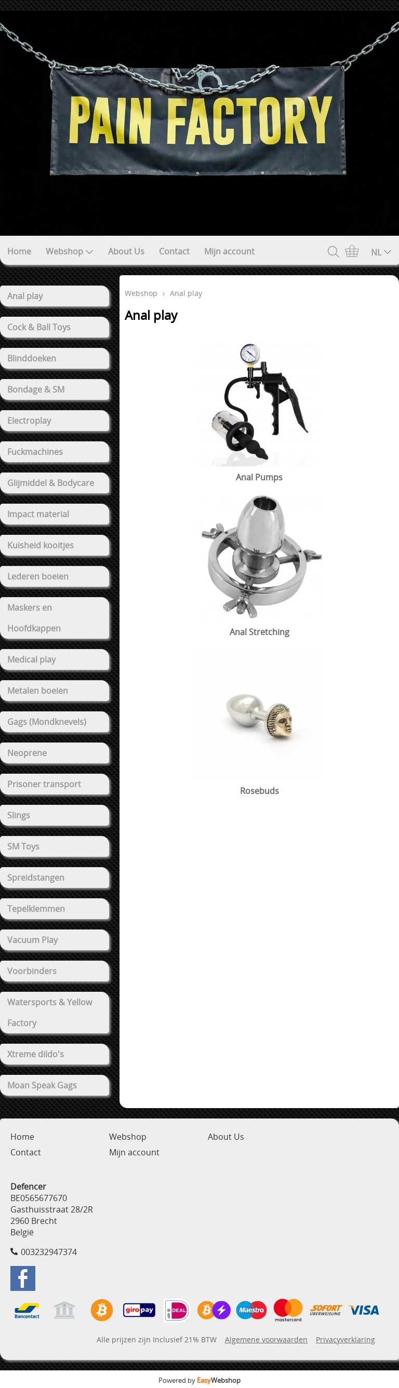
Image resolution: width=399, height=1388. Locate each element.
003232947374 (49, 1252)
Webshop (70, 251)
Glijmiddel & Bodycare (50, 483)
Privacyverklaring (345, 1339)
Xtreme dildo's (35, 1054)
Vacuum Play (32, 940)
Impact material (38, 514)
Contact (174, 251)
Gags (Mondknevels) (46, 721)
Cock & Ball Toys (39, 327)
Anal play (25, 296)
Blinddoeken (31, 358)
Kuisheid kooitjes (40, 545)
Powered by (199, 1380)
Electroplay (29, 420)
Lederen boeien (38, 576)
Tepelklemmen (36, 908)
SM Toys (23, 846)
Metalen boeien (37, 690)
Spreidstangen (35, 877)
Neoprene (27, 753)
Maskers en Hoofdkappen (34, 618)
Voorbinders (32, 971)
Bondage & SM (35, 389)
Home (19, 251)
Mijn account (229, 251)
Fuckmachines (35, 451)
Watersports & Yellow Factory (49, 1012)
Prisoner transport (44, 784)
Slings (18, 815)
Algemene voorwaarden (266, 1339)
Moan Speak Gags (42, 1085)
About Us (126, 251)
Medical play (31, 659)
